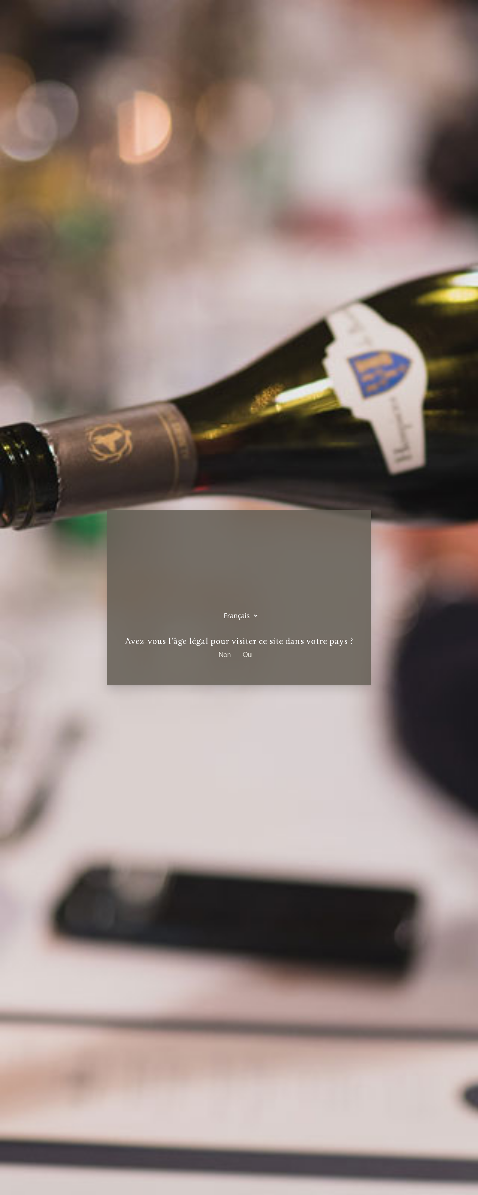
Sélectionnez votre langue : (239, 590)
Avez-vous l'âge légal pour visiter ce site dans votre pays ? (239, 641)
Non (224, 655)
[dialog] (239, 597)
